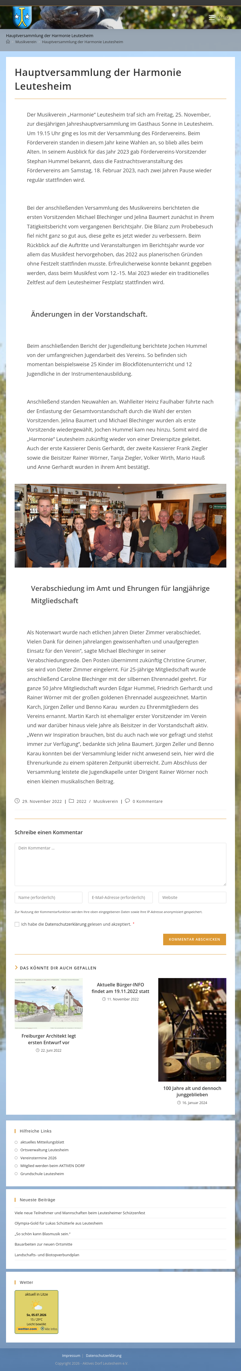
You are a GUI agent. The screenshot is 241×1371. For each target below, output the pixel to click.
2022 (81, 801)
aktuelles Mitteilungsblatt (42, 1142)
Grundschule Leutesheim (42, 1173)
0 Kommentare (148, 801)
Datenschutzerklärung (66, 924)
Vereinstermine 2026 (38, 1157)
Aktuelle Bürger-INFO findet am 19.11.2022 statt (120, 988)
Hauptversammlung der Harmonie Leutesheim (82, 41)
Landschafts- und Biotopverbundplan (47, 1254)
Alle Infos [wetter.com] (49, 1329)
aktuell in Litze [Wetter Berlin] (36, 1294)
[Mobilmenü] (219, 17)
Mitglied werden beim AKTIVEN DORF (52, 1165)
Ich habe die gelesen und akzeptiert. (74, 924)
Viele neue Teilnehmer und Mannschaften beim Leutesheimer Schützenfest (80, 1212)
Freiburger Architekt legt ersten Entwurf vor (49, 1039)
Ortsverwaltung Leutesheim (44, 1149)
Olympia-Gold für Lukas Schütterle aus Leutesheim (59, 1223)
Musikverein (105, 801)
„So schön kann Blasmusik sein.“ (42, 1233)
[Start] (8, 41)
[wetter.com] (27, 1330)
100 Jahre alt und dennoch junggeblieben (192, 1091)
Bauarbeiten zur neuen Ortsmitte (43, 1244)
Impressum (71, 1355)
